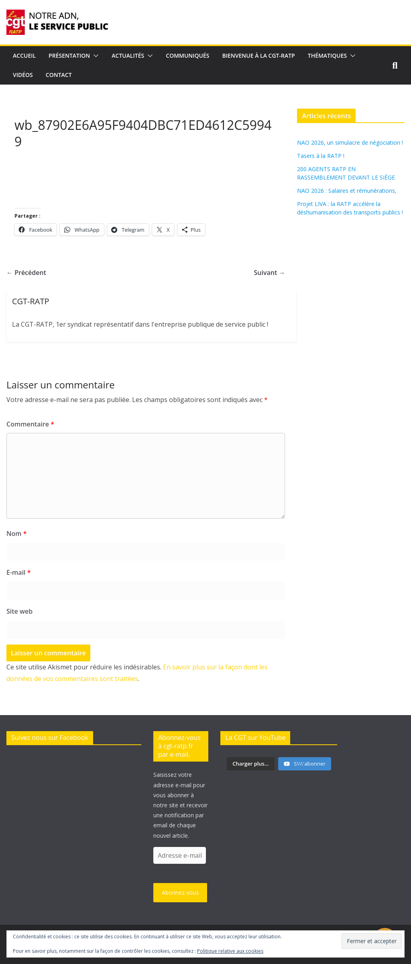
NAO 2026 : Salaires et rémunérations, (347, 190)
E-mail (18, 572)
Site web (19, 611)
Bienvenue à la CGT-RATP (258, 55)
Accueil (24, 55)
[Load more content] (250, 764)
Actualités (128, 55)
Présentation (69, 55)
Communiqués (187, 55)
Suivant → (269, 272)
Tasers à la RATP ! (320, 156)
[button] (94, 55)
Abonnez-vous (180, 892)
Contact (59, 75)
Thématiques (327, 55)
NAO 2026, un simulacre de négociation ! (350, 142)
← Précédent (26, 272)
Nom (16, 533)
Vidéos (23, 75)
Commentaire (30, 424)
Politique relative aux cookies (230, 951)
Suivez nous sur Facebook (49, 737)
